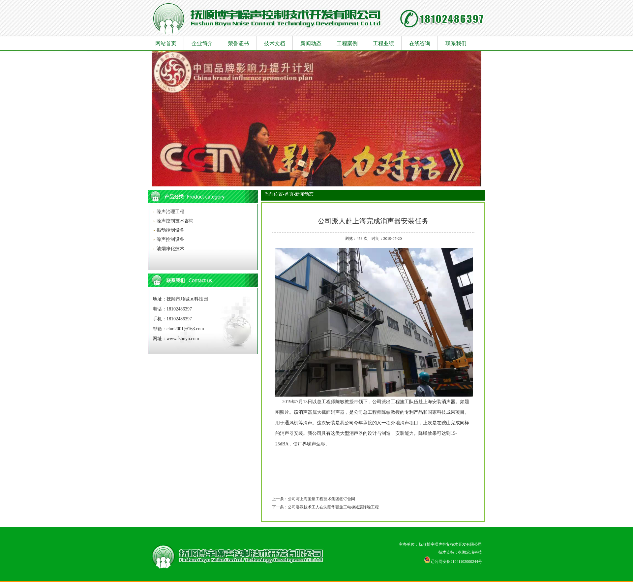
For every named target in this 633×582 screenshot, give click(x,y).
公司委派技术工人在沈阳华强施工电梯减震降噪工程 (333, 507)
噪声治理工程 (169, 211)
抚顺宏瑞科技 (470, 552)
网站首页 (165, 43)
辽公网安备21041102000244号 (453, 561)
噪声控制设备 (169, 239)
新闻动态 (310, 43)
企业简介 (202, 43)
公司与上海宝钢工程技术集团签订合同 (321, 499)
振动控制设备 (169, 230)
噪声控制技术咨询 (174, 220)
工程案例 (347, 43)
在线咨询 (419, 43)
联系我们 (456, 43)
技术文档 (274, 43)
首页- (290, 194)
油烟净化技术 (169, 248)
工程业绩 (383, 43)
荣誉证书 (238, 43)
